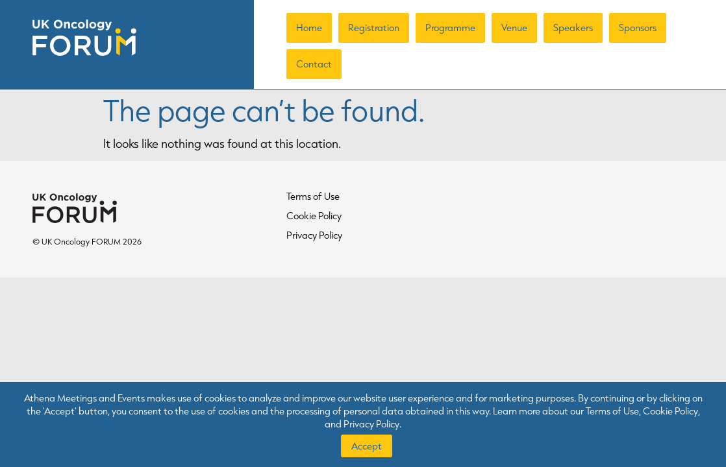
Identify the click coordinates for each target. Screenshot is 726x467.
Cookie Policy (314, 216)
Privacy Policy (314, 235)
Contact (314, 64)
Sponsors (638, 27)
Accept (366, 446)
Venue (514, 27)
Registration (373, 27)
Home (309, 27)
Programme (450, 27)
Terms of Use (313, 196)
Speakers (573, 27)
